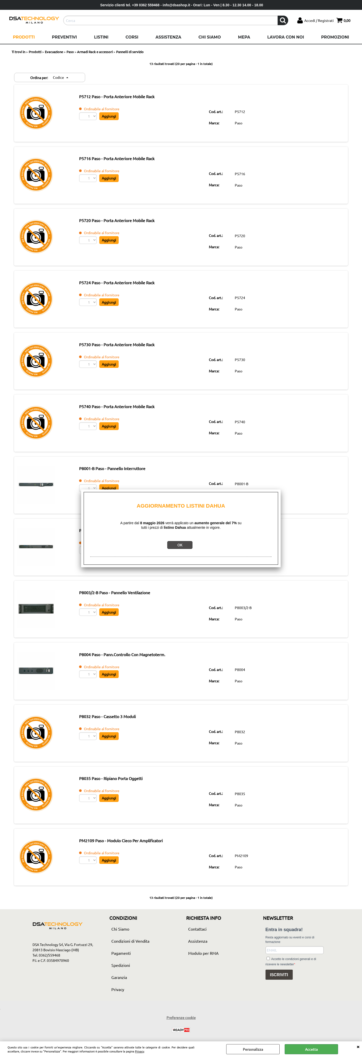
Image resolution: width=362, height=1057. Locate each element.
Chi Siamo (210, 37)
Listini (101, 37)
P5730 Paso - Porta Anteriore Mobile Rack (124, 352)
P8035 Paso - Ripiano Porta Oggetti (119, 797)
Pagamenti (121, 975)
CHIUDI (357, 1046)
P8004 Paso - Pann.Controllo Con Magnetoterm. (130, 670)
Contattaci (197, 951)
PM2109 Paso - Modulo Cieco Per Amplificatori (129, 861)
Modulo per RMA (203, 975)
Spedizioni (120, 987)
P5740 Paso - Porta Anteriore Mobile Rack (124, 415)
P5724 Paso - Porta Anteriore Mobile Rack (124, 288)
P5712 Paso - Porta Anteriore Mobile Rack (124, 97)
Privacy (139, 1051)
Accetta (311, 1049)
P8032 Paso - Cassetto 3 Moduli (115, 734)
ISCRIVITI (279, 997)
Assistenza (168, 37)
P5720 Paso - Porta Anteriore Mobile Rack (124, 224)
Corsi (131, 37)
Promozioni (335, 37)
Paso (241, 124)
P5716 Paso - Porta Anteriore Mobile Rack (124, 160)
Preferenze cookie (181, 1039)
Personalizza (253, 1049)
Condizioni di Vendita (130, 963)
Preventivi (64, 37)
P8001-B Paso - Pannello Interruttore (120, 479)
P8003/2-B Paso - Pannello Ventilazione (122, 606)
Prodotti (24, 37)
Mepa (244, 37)
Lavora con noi (285, 37)
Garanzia (119, 999)
